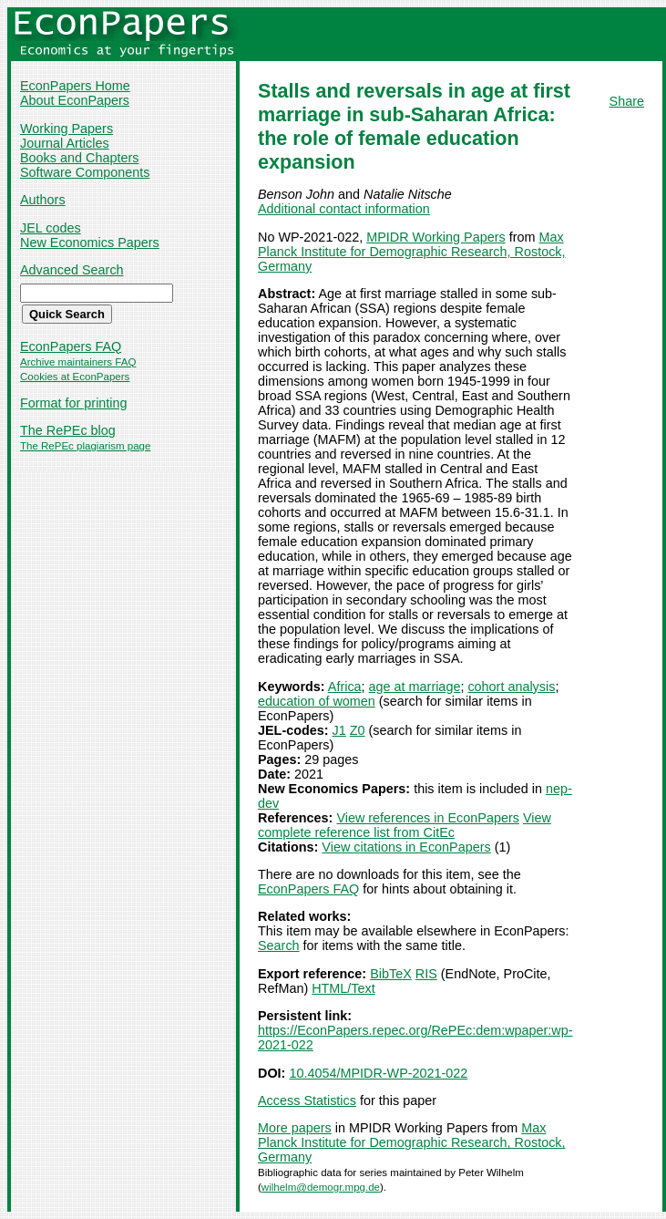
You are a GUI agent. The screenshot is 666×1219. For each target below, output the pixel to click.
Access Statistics (307, 1100)
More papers (295, 1128)
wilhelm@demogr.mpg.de (320, 1187)
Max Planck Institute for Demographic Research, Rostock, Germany (412, 252)
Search (279, 945)
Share (627, 101)
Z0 (357, 730)
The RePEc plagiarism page (85, 445)
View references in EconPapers (427, 818)
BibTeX (391, 973)
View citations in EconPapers (406, 847)
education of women (316, 701)
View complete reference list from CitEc (404, 825)
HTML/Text (343, 988)
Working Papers (66, 128)
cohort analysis (511, 686)
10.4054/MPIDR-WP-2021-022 (378, 1073)
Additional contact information (344, 208)
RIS (426, 973)
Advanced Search (72, 270)
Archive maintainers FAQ (78, 361)
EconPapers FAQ (70, 346)
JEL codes (50, 228)
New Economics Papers (89, 242)
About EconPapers (74, 100)
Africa (345, 686)
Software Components (84, 172)
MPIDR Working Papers (435, 237)
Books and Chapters (79, 157)
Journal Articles (64, 143)
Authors (43, 199)
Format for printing (74, 403)
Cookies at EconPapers (74, 376)
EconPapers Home (75, 85)
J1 (339, 730)
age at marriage (415, 686)
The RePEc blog (68, 430)
